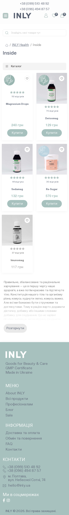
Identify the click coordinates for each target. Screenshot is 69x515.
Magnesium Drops (17, 104)
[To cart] (17, 133)
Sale (9, 415)
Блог (10, 410)
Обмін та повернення (24, 438)
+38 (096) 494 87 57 (24, 471)
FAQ (9, 444)
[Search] (7, 33)
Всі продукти (17, 399)
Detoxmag (51, 118)
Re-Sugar (52, 189)
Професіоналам (19, 404)
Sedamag (17, 189)
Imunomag (17, 260)
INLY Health (20, 45)
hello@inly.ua (19, 486)
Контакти (14, 450)
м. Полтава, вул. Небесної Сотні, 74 (26, 478)
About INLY (15, 393)
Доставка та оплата (23, 433)
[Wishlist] (27, 78)
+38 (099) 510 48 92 (23, 467)
